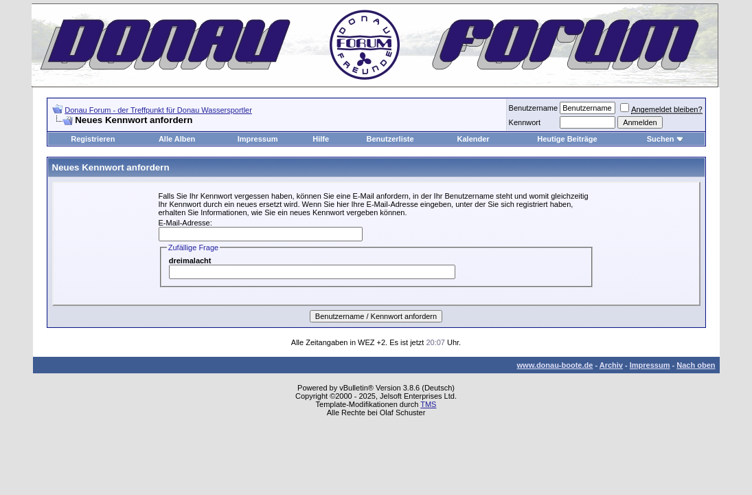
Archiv (611, 365)
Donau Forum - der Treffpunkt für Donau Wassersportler (158, 110)
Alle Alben (177, 139)
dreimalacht (190, 260)
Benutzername (533, 108)
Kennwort (524, 122)
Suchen (660, 139)
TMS (428, 404)
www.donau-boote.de (555, 365)
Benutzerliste (390, 139)
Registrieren (93, 139)
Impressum (258, 139)
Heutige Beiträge (567, 139)
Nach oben (695, 365)
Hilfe (320, 139)
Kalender (473, 139)
